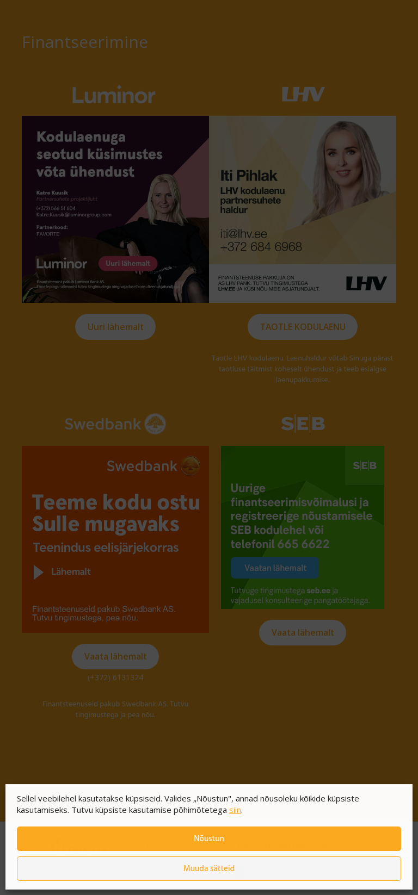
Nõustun (209, 839)
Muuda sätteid (209, 868)
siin (235, 809)
